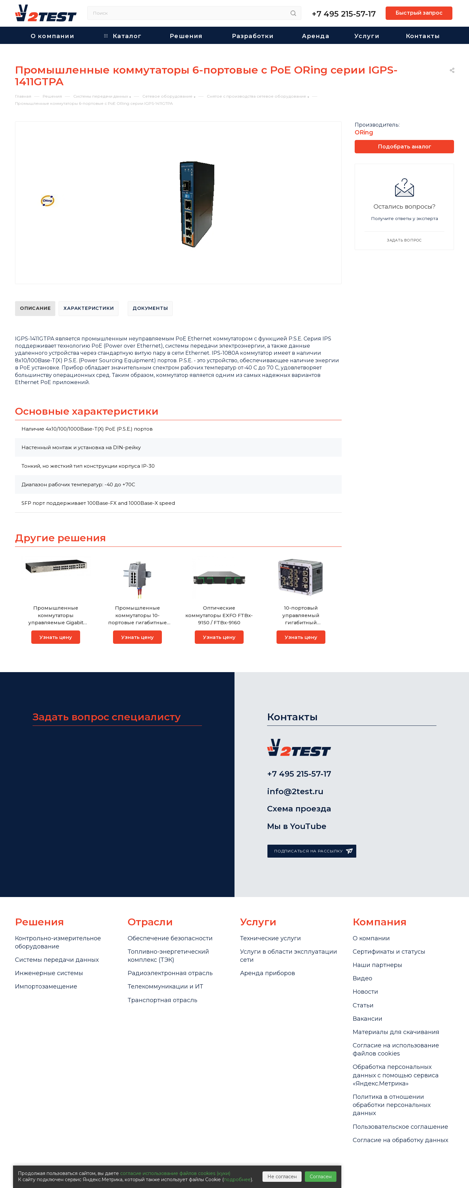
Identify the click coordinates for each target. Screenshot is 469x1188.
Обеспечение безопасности (170, 938)
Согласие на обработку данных (400, 1140)
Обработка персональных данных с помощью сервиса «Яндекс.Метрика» (396, 1075)
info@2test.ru (295, 791)
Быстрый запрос (419, 13)
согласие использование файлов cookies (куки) (175, 1173)
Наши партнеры (377, 965)
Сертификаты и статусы (389, 951)
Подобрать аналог (404, 147)
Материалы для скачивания (396, 1032)
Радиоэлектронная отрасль (170, 973)
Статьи (363, 1005)
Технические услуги (270, 938)
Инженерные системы (49, 973)
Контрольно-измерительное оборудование (58, 942)
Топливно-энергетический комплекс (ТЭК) (168, 955)
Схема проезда (299, 808)
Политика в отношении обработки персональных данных (392, 1105)
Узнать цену (55, 637)
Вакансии (367, 1018)
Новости (365, 991)
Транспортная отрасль (162, 1000)
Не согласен (282, 1177)
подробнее (237, 1179)
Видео (362, 978)
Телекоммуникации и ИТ (165, 986)
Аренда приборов (267, 973)
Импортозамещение (46, 986)
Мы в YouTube (296, 826)
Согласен (321, 1177)
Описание (35, 308)
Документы (150, 308)
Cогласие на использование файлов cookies (396, 1049)
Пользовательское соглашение (400, 1126)
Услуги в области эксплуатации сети (288, 955)
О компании (371, 938)
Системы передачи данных (57, 959)
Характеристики (89, 308)
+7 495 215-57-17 (344, 14)
